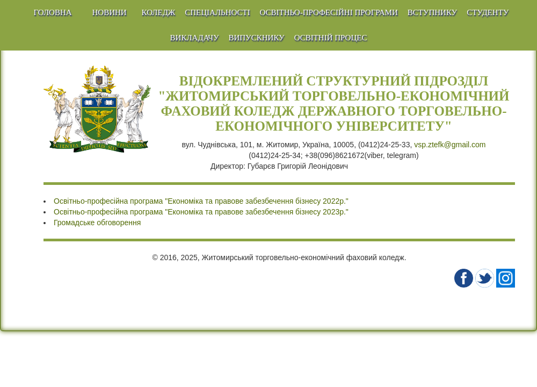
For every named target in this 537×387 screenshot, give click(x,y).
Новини (109, 12)
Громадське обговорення (97, 222)
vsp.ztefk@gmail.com (449, 144)
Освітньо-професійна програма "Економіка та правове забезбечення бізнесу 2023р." (201, 211)
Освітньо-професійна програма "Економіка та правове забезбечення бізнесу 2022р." (201, 201)
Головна (53, 12)
